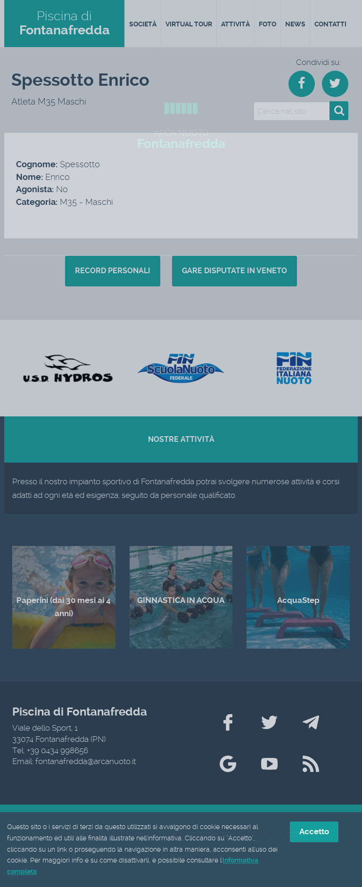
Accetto (314, 832)
